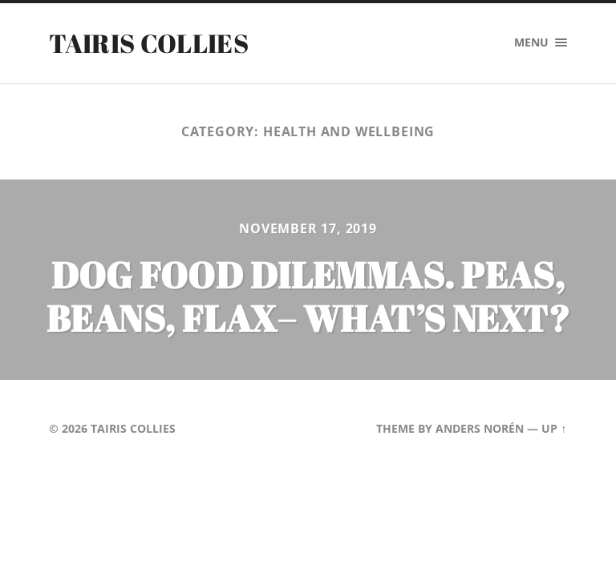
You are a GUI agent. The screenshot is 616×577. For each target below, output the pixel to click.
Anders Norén (480, 428)
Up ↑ (553, 428)
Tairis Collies (148, 43)
